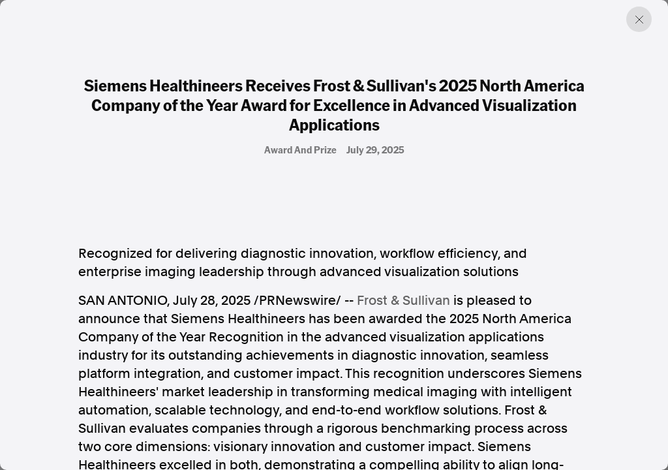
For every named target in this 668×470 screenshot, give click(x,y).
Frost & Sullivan (403, 300)
